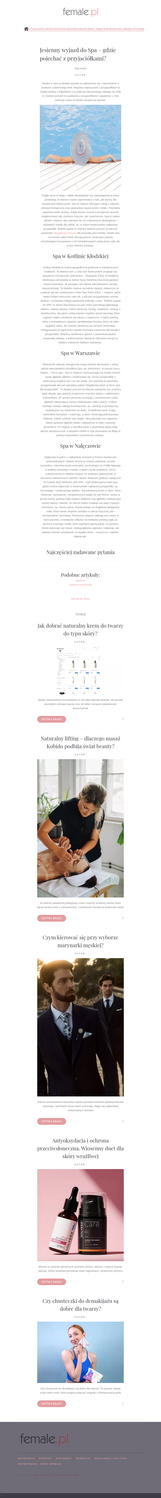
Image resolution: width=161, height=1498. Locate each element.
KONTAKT (45, 1458)
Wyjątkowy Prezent (65, 232)
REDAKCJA (83, 1458)
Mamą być (131, 29)
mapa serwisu (51, 1464)
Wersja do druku (80, 598)
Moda (50, 29)
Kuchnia (60, 29)
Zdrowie (72, 29)
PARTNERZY (64, 1458)
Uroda (83, 29)
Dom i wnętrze (98, 29)
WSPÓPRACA (26, 1458)
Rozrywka (116, 29)
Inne (141, 29)
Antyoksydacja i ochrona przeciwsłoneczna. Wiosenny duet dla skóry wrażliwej (80, 1148)
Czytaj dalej (52, 719)
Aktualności (36, 29)
